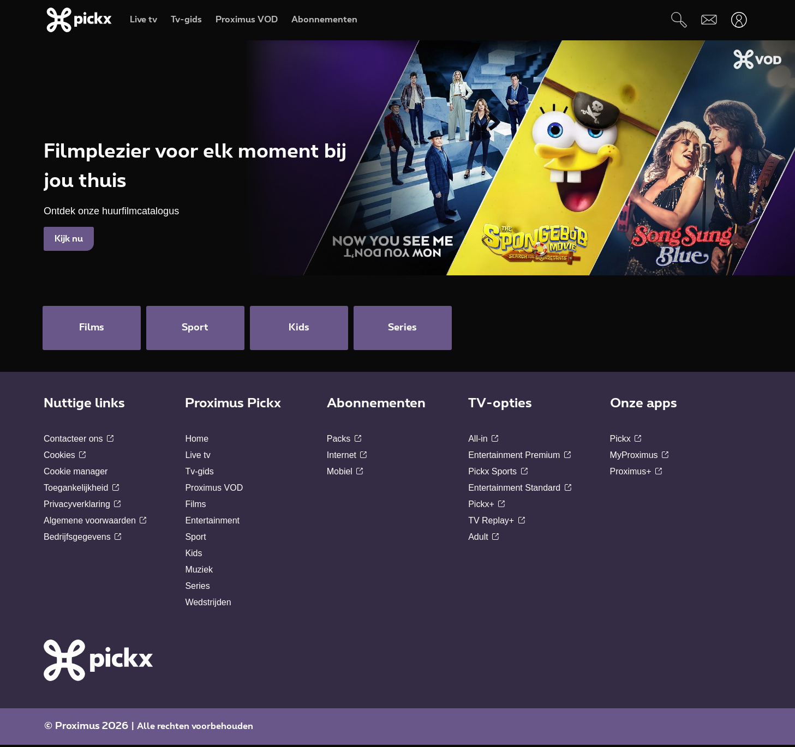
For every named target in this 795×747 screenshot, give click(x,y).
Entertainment (212, 522)
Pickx (626, 440)
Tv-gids (199, 473)
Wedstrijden (208, 604)
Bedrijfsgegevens (82, 539)
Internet (347, 457)
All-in (483, 440)
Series (197, 588)
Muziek (199, 571)
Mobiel (345, 473)
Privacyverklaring (82, 506)
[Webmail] (709, 20)
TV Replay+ (496, 522)
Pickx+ (486, 506)
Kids (193, 555)
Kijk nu (69, 238)
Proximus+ (636, 473)
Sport (195, 539)
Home (196, 440)
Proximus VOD (214, 490)
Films (195, 506)
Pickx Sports (497, 473)
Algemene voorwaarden (95, 522)
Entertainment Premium (519, 457)
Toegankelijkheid (81, 490)
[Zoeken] (679, 20)
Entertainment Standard (519, 490)
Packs (344, 440)
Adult (483, 539)
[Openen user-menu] (739, 20)
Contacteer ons (78, 440)
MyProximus (639, 457)
